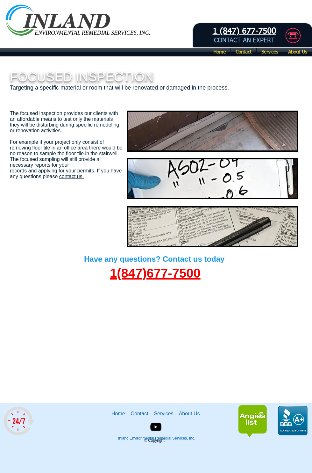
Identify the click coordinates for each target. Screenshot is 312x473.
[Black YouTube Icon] (156, 427)
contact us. (71, 176)
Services (164, 413)
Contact (140, 413)
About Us (189, 413)
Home (119, 413)
